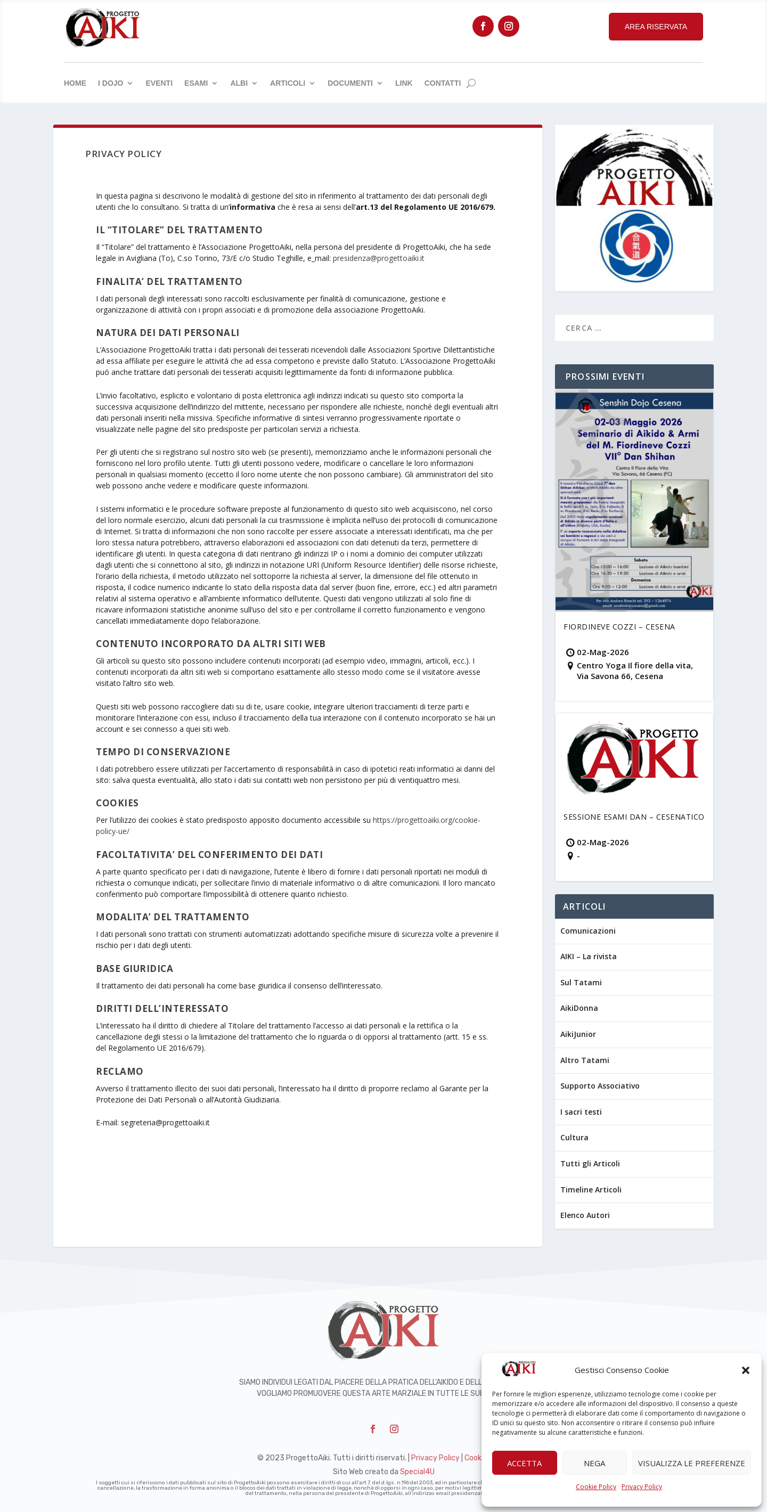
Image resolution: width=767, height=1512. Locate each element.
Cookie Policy (596, 1486)
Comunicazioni (588, 931)
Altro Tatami (584, 1060)
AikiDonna (579, 1008)
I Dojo (110, 83)
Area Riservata (656, 26)
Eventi (159, 83)
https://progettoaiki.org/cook (422, 820)
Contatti (443, 83)
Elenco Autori (585, 1215)
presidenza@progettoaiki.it (379, 258)
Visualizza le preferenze (691, 1463)
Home (75, 83)
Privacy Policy (642, 1486)
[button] (745, 1370)
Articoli (287, 83)
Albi (239, 83)
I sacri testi (581, 1112)
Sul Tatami (581, 982)
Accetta (524, 1463)
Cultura (574, 1137)
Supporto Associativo (600, 1086)
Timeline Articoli (591, 1189)
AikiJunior (578, 1034)
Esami (196, 83)
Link (404, 83)
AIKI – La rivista (588, 956)
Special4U (417, 1471)
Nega (594, 1463)
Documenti (350, 83)
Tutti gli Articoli (590, 1163)
